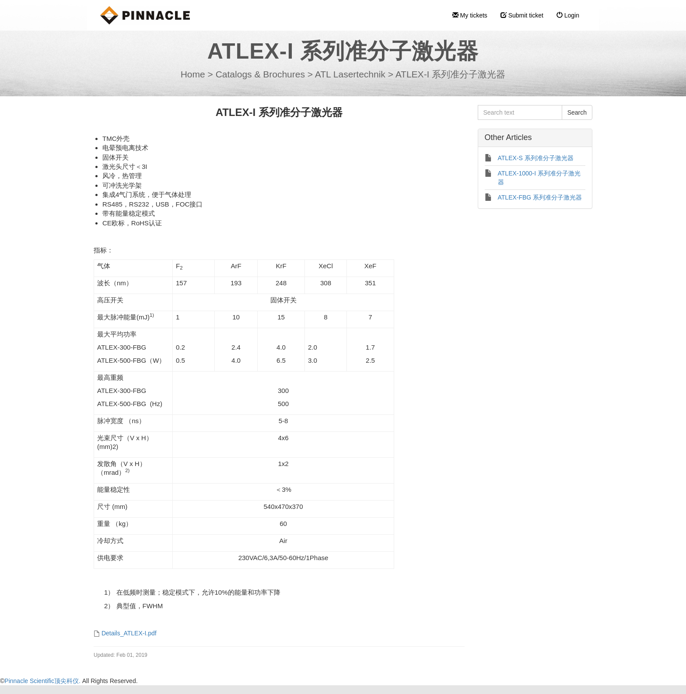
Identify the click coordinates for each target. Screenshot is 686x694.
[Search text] (520, 112)
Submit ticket (521, 15)
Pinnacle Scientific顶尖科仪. (43, 680)
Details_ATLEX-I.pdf (129, 633)
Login (567, 15)
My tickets (469, 15)
